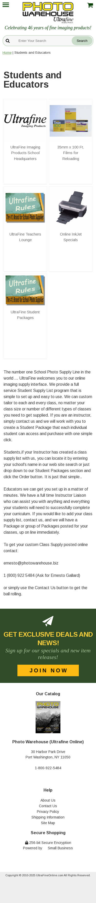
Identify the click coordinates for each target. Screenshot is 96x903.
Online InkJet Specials (71, 237)
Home (7, 52)
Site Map (48, 823)
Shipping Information (48, 817)
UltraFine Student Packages (25, 315)
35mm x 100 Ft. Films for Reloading (70, 153)
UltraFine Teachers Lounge (25, 237)
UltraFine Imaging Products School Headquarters (25, 153)
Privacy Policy (48, 812)
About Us (48, 800)
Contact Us (48, 806)
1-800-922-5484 (48, 768)
